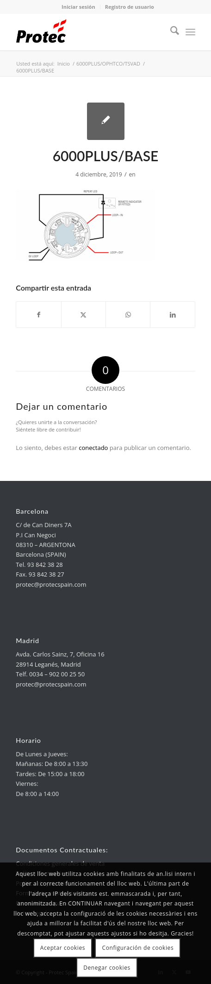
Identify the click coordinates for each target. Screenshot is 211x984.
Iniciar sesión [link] (78, 6)
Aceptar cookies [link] (62, 948)
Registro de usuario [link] (129, 6)
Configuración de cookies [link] (138, 948)
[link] (87, 31)
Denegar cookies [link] (106, 968)
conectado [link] (93, 447)
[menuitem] (170, 31)
